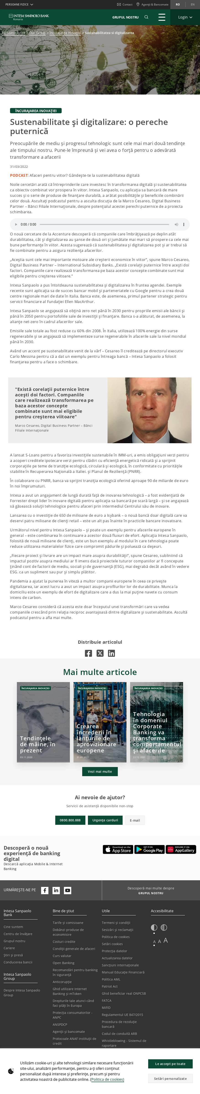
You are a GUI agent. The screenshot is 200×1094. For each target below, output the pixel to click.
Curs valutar (62, 956)
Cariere (9, 948)
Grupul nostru (14, 941)
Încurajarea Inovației (65, 33)
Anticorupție (62, 982)
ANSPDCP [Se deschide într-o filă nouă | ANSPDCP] (60, 1024)
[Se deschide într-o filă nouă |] (88, 653)
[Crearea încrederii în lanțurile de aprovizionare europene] (100, 722)
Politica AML (111, 979)
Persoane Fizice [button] (17, 4)
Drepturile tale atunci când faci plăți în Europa (73, 1003)
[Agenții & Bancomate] (152, 4)
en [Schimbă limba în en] (193, 4)
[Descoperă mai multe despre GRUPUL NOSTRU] (149, 893)
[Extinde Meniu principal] (162, 17)
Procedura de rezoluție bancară (119, 1024)
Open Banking (63, 963)
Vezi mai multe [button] (100, 771)
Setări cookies (112, 944)
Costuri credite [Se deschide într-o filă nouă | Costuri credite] (64, 941)
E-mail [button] (135, 820)
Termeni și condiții (116, 922)
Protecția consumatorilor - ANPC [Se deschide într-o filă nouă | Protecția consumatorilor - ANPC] (72, 1015)
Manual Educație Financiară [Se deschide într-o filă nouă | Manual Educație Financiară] (123, 972)
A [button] (154, 941)
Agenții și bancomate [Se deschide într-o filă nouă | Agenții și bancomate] (69, 1031)
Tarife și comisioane (68, 922)
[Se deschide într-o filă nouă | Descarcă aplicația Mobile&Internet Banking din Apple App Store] (118, 849)
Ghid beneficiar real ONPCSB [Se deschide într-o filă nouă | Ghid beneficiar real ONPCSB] (124, 993)
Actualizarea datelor (117, 958)
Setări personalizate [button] (170, 1078)
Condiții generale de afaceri (74, 948)
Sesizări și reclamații (117, 930)
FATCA (106, 1000)
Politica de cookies (116, 937)
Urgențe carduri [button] (105, 820)
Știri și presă (13, 955)
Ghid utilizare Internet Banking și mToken (70, 991)
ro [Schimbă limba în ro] (178, 4)
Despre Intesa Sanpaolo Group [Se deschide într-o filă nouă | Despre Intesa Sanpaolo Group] (22, 992)
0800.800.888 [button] (70, 820)
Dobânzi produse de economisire (68, 932)
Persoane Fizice (13, 33)
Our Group (37, 33)
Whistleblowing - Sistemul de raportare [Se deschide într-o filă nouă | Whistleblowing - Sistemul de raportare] (124, 1043)
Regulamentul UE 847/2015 (122, 1014)
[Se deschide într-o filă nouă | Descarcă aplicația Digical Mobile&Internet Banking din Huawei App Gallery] (181, 849)
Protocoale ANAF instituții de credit (74, 1041)
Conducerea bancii (18, 962)
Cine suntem (13, 927)
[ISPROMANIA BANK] (29, 17)
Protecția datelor (114, 951)
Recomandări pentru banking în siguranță (75, 972)
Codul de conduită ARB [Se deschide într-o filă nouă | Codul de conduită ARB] (119, 1033)
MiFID (106, 1007)
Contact (124, 4)
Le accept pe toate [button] (170, 1064)
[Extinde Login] (185, 17)
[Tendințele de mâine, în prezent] (43, 722)
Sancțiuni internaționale (120, 965)
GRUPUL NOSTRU (125, 17)
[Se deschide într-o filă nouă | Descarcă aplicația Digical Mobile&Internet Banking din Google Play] (149, 849)
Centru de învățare (18, 934)
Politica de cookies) (107, 1079)
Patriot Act (110, 986)
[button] (194, 1054)
